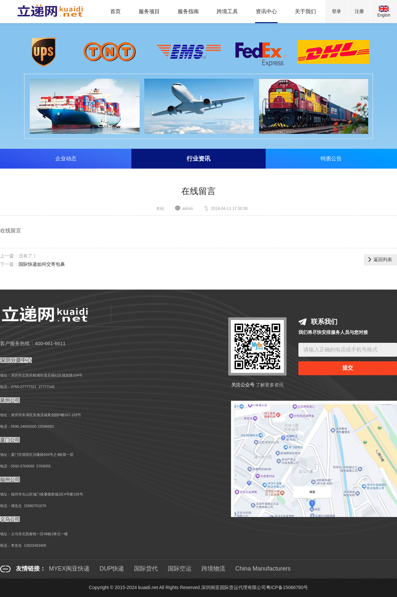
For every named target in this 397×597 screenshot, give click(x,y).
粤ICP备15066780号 (287, 587)
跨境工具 (227, 11)
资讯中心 (266, 11)
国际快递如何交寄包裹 (42, 264)
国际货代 (146, 568)
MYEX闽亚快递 (69, 568)
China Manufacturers (262, 568)
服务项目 (149, 11)
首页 (115, 11)
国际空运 (180, 568)
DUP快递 (112, 568)
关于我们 (305, 11)
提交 (347, 368)
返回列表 (379, 259)
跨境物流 (213, 568)
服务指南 (188, 11)
